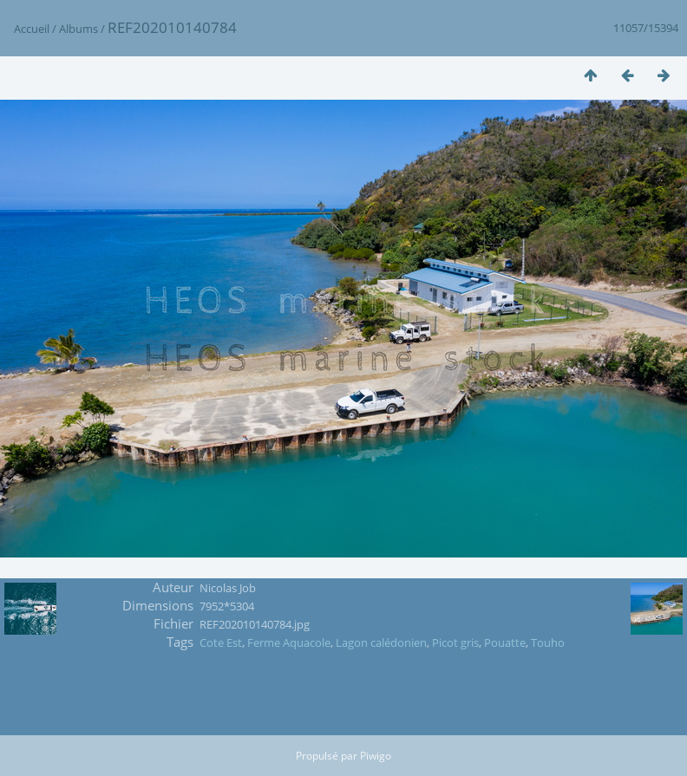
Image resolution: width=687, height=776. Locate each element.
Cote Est (221, 642)
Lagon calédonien (381, 642)
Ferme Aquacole (288, 642)
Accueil (31, 28)
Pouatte (505, 642)
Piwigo (375, 755)
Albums (78, 28)
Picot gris (455, 642)
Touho (548, 642)
